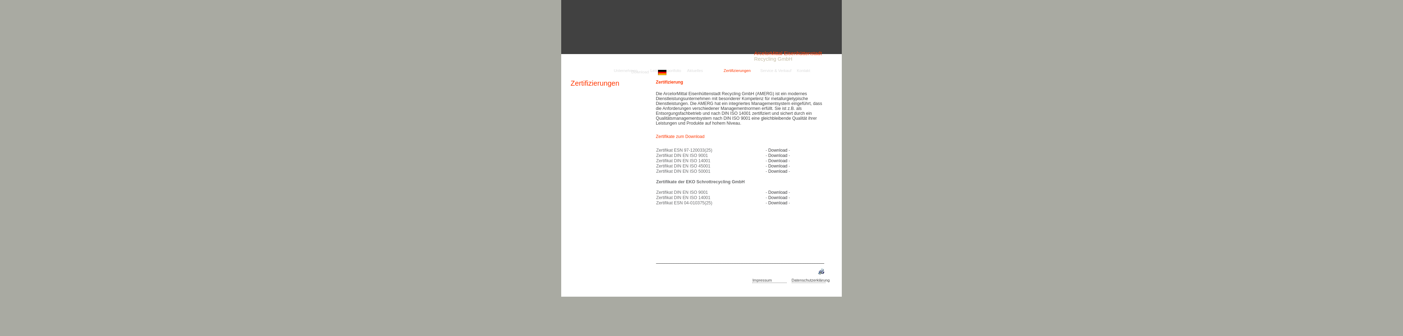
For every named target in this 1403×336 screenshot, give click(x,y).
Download (640, 72)
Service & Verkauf (775, 71)
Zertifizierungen (595, 83)
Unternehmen (626, 71)
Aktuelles (695, 71)
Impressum (762, 280)
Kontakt (803, 71)
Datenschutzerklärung (811, 280)
